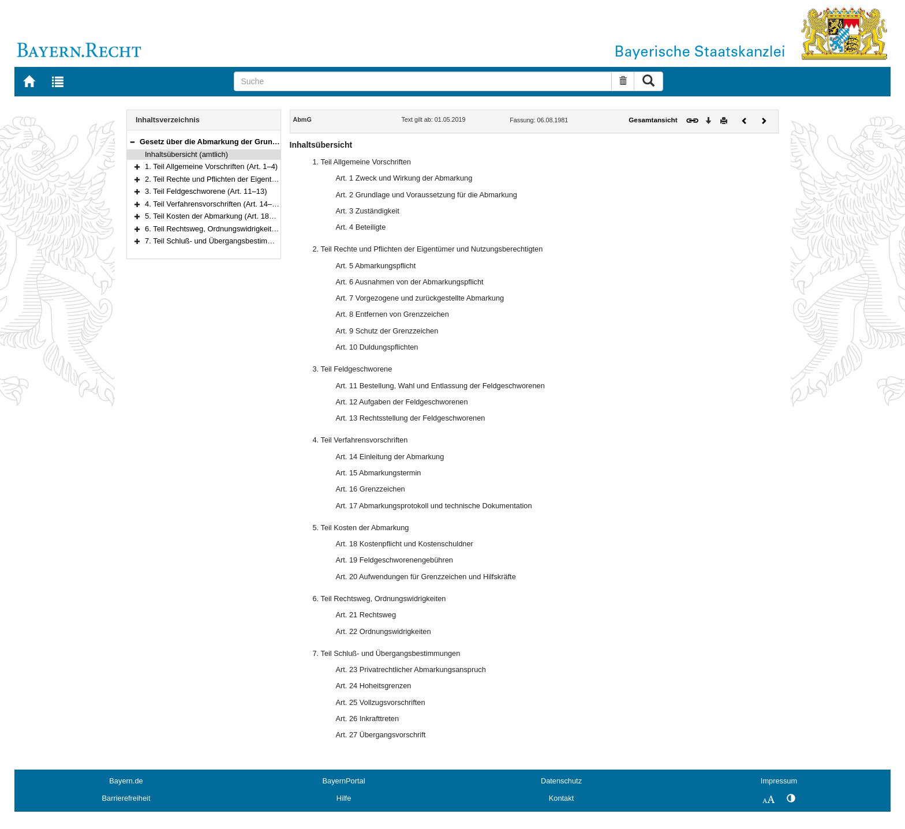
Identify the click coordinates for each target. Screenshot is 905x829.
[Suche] (423, 81)
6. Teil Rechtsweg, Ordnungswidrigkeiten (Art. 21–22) (233, 228)
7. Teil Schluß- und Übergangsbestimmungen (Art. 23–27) (240, 241)
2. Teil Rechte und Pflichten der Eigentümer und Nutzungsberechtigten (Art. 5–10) (280, 179)
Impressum (779, 781)
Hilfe (343, 798)
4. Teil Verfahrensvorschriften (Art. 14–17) (214, 204)
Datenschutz (561, 781)
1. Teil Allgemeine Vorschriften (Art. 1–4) (211, 166)
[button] (132, 141)
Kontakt (561, 798)
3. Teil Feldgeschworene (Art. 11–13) (206, 191)
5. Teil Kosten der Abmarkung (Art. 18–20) (214, 216)
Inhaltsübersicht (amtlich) (186, 154)
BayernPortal (344, 781)
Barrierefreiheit (126, 798)
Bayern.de (126, 781)
